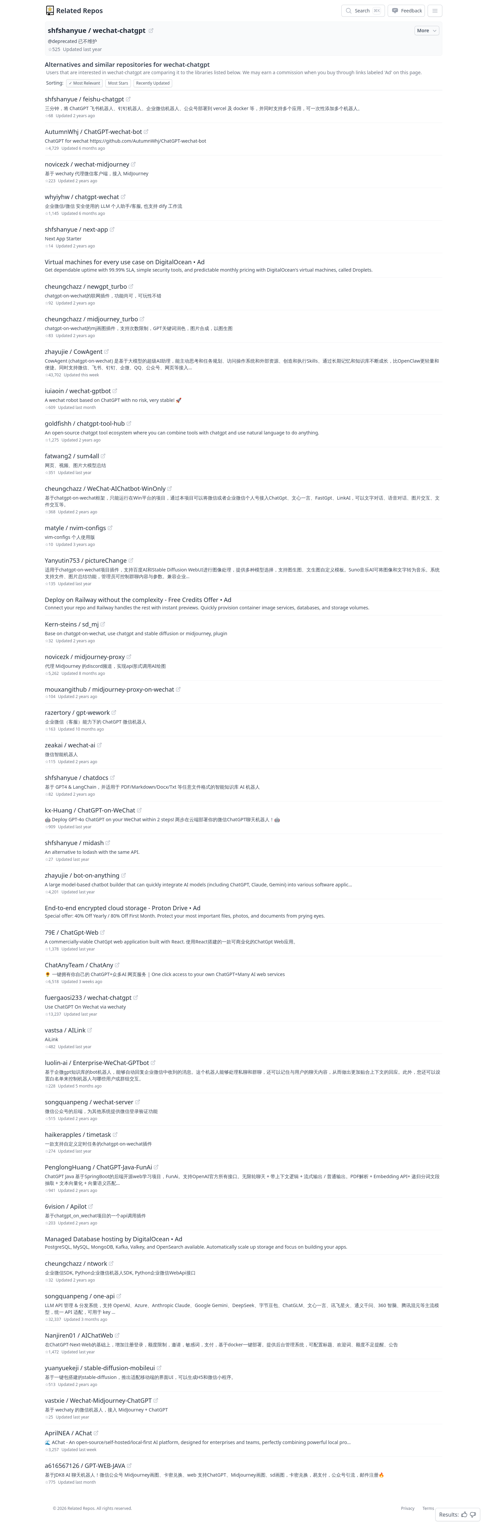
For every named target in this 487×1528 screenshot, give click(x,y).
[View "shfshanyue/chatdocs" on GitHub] (112, 777)
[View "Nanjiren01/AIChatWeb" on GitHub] (117, 1335)
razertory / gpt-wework (77, 712)
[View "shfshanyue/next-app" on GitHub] (112, 229)
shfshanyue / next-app (76, 229)
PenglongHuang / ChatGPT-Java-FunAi (98, 1167)
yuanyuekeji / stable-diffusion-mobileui (100, 1368)
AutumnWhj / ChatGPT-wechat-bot (93, 132)
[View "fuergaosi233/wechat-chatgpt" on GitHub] (135, 997)
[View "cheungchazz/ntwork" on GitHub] (111, 1263)
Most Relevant (84, 83)
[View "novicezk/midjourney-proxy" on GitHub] (129, 656)
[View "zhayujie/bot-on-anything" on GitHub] (123, 875)
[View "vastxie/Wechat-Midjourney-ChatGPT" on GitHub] (155, 1400)
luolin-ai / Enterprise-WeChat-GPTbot (97, 1063)
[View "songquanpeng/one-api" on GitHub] (118, 1296)
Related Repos (79, 10)
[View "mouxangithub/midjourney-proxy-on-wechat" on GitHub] (178, 689)
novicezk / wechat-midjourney (87, 164)
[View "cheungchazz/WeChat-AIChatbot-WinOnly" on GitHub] (169, 488)
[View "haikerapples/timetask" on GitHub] (115, 1134)
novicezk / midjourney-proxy (85, 657)
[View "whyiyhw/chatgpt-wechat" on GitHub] (123, 196)
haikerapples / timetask (78, 1134)
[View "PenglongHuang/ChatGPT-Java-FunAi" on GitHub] (156, 1167)
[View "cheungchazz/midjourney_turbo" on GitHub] (142, 319)
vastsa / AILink (65, 1030)
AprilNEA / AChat (68, 1433)
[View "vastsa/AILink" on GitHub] (89, 1030)
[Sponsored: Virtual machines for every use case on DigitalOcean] (243, 265)
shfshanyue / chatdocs (76, 778)
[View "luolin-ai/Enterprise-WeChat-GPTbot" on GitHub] (153, 1062)
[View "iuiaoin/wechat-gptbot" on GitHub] (114, 390)
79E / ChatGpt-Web (72, 932)
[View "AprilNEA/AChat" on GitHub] (96, 1433)
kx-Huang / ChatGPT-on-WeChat (90, 810)
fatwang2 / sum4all (72, 456)
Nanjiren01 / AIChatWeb (79, 1335)
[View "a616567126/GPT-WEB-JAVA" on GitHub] (129, 1465)
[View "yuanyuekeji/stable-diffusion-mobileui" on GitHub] (159, 1368)
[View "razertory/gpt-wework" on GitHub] (113, 712)
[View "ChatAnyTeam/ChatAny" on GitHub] (117, 965)
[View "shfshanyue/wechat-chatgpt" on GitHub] (151, 30)
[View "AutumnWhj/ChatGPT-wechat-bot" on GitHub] (146, 131)
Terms (428, 1508)
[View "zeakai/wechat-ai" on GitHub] (99, 745)
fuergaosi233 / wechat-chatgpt (88, 997)
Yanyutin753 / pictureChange (86, 560)
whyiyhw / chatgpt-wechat (82, 197)
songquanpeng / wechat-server (89, 1102)
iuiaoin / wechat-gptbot (78, 391)
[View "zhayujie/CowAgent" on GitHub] (106, 351)
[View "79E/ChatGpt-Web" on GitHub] (102, 932)
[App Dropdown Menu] (435, 11)
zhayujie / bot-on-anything (82, 875)
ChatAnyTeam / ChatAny (79, 965)
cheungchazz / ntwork (76, 1263)
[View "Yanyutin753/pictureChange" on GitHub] (131, 560)
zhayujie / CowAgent (74, 352)
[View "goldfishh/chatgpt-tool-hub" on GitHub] (129, 423)
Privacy (408, 1508)
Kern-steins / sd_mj (72, 624)
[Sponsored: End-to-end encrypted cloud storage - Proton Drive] (243, 911)
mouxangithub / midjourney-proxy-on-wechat (109, 689)
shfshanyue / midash (74, 843)
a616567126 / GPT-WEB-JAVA (85, 1466)
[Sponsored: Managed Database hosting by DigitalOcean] (243, 1242)
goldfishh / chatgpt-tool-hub (85, 423)
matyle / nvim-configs (75, 528)
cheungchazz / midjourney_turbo (91, 319)
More (427, 30)
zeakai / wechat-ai (70, 745)
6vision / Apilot (66, 1206)
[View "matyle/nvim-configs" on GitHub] (110, 527)
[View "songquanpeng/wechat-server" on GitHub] (137, 1102)
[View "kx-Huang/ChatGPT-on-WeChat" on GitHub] (139, 810)
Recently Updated (153, 83)
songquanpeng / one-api (80, 1296)
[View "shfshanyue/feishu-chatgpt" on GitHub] (128, 99)
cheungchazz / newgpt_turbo (86, 286)
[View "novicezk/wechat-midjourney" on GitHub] (133, 164)
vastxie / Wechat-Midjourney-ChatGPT (98, 1400)
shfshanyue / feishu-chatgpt (84, 99)
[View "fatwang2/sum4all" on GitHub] (103, 456)
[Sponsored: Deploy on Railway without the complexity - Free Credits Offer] (243, 603)
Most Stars (118, 83)
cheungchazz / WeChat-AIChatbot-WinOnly (105, 488)
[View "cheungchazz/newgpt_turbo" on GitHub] (131, 286)
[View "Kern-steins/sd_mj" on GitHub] (102, 624)
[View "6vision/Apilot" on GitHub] (90, 1206)
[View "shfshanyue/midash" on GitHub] (107, 842)
